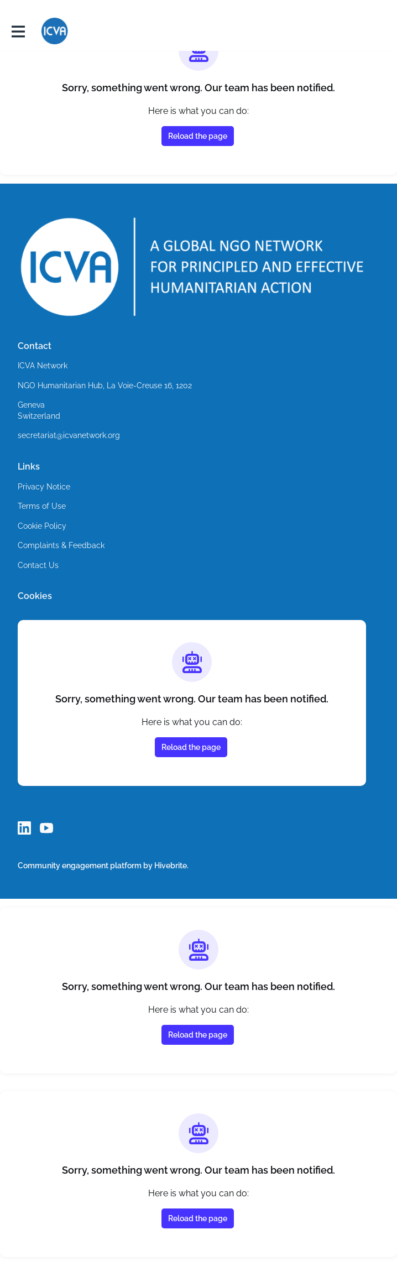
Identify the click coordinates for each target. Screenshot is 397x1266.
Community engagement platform (80, 865)
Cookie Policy (42, 526)
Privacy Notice (44, 487)
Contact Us (38, 565)
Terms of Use (42, 506)
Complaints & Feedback (61, 545)
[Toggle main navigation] (18, 31)
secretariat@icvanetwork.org (70, 435)
